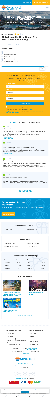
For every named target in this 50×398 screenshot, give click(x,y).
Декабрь (7, 263)
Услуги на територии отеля (29, 122)
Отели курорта (8, 229)
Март (18, 263)
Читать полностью (8, 137)
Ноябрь (42, 268)
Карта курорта (32, 229)
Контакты (10, 336)
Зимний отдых (34, 341)
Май (18, 268)
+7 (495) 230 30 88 (26, 2)
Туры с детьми (33, 246)
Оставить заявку (8, 214)
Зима (5, 260)
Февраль (7, 268)
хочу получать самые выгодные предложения (19, 107)
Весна (18, 260)
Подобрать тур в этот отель (13, 44)
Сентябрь (43, 263)
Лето (29, 260)
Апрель (19, 265)
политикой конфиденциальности (38, 389)
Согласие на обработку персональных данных (14, 343)
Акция (18, 299)
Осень (41, 260)
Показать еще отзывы (25, 190)
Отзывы (13, 122)
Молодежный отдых (34, 243)
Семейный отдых (9, 243)
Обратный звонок (32, 348)
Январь (7, 265)
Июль (29, 265)
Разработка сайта (21, 378)
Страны (32, 336)
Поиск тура (33, 333)
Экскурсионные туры (11, 246)
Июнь (30, 263)
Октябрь (42, 265)
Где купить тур (25, 353)
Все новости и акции (25, 316)
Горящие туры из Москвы (24, 363)
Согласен (25, 392)
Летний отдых (34, 344)
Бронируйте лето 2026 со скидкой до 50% (10, 311)
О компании (10, 333)
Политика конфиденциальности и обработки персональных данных (16, 339)
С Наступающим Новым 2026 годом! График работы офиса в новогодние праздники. (12, 294)
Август (30, 268)
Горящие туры (34, 339)
